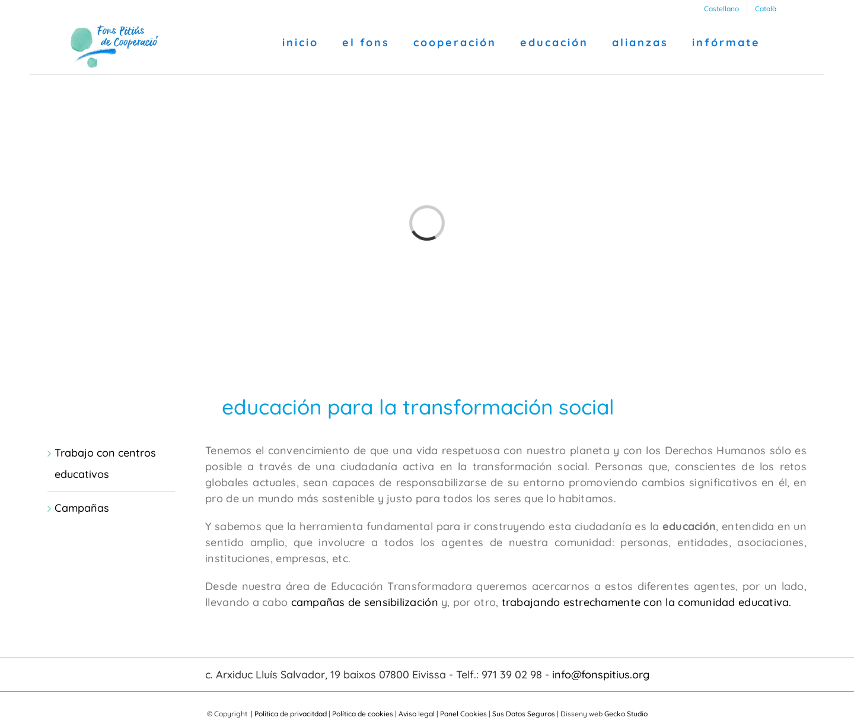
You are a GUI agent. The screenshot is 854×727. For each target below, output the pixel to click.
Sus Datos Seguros (523, 713)
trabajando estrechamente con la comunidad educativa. (644, 602)
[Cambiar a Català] (765, 9)
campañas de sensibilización (364, 602)
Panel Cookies (463, 713)
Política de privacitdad (290, 713)
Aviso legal (417, 713)
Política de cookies (362, 713)
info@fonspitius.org (600, 674)
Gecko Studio (626, 713)
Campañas (82, 508)
